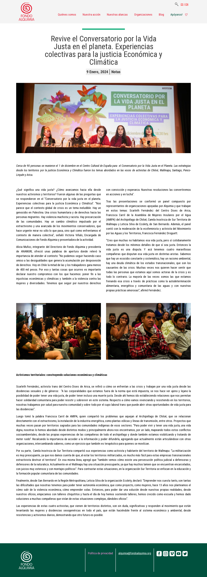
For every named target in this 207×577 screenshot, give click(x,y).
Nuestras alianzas (117, 14)
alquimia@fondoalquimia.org (134, 553)
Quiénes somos (67, 14)
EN (186, 4)
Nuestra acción (91, 14)
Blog (161, 14)
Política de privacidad (100, 553)
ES (182, 4)
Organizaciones (143, 14)
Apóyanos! (176, 14)
